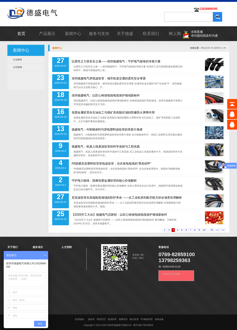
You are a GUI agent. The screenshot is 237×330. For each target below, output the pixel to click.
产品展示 (47, 33)
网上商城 (177, 33)
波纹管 (91, 319)
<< (217, 230)
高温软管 (112, 319)
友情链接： (80, 319)
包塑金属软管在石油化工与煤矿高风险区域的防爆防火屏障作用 (113, 112)
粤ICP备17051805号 (143, 325)
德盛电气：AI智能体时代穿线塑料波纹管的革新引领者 (107, 129)
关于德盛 (125, 33)
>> (223, 230)
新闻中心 (73, 33)
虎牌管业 (123, 319)
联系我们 (151, 33)
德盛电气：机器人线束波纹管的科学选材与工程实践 (106, 146)
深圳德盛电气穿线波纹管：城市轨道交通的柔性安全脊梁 (109, 78)
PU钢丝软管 (147, 319)
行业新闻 (17, 59)
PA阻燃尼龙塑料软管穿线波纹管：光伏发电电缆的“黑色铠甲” (111, 163)
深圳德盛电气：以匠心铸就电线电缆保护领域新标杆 (106, 95)
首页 (21, 33)
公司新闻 (17, 67)
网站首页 (205, 48)
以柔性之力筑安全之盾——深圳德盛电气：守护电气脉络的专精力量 (116, 61)
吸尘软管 (134, 319)
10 (204, 230)
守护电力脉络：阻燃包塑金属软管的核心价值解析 (104, 180)
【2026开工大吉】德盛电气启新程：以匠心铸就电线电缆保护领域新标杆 (119, 214)
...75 (210, 230)
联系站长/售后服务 (171, 274)
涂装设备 (159, 319)
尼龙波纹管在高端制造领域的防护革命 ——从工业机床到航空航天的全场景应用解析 (127, 197)
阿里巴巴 (101, 319)
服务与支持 (99, 33)
